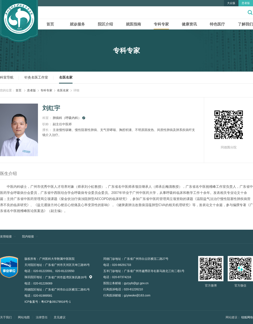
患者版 (246, 3)
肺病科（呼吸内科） (69, 118)
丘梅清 (167, 186)
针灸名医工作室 (36, 77)
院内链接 (28, 236)
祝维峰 (211, 186)
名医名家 (66, 77)
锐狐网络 (247, 317)
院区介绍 (105, 24)
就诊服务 (77, 24)
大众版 (231, 3)
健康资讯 (189, 24)
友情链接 (6, 236)
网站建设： (233, 317)
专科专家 (161, 24)
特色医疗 (217, 24)
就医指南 (133, 24)
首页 (50, 24)
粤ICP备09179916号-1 (56, 301)
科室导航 (6, 77)
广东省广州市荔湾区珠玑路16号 (68, 277)
